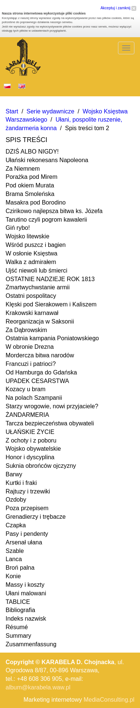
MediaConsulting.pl (109, 699)
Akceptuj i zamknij (118, 8)
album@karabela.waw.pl (38, 687)
